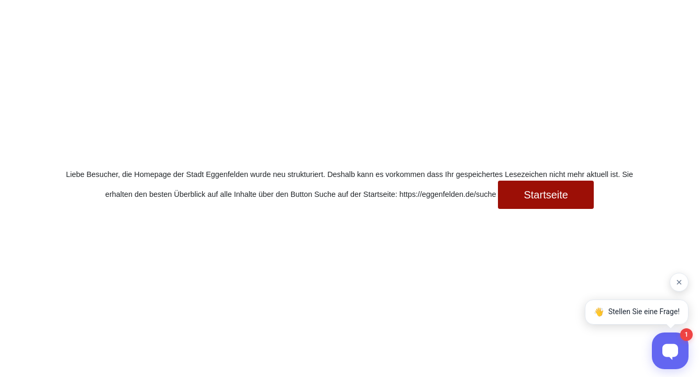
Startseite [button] (546, 195)
